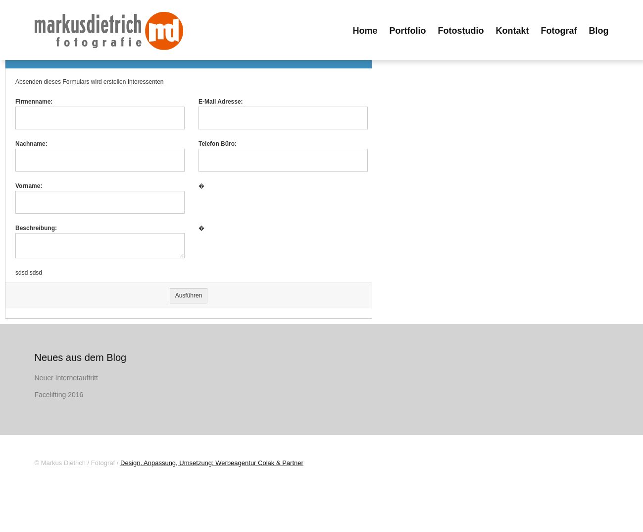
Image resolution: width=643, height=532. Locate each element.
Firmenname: (33, 101)
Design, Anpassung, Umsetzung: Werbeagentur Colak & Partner (211, 463)
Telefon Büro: (217, 143)
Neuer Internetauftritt (66, 378)
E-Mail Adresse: (220, 101)
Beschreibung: (36, 228)
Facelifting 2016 (59, 395)
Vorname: (28, 185)
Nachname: (31, 143)
